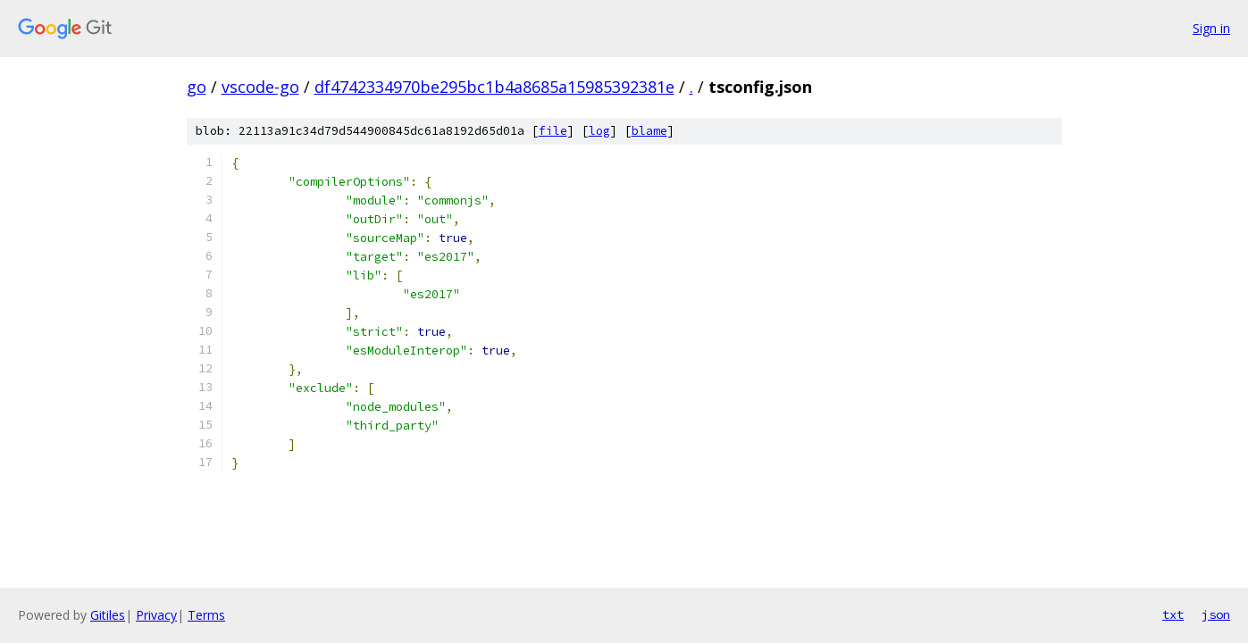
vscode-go (260, 86)
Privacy (156, 614)
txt (1173, 614)
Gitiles (107, 614)
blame (649, 130)
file (553, 130)
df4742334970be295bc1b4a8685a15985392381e (494, 86)
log (599, 130)
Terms (206, 614)
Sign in (1211, 28)
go (196, 86)
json (1216, 614)
